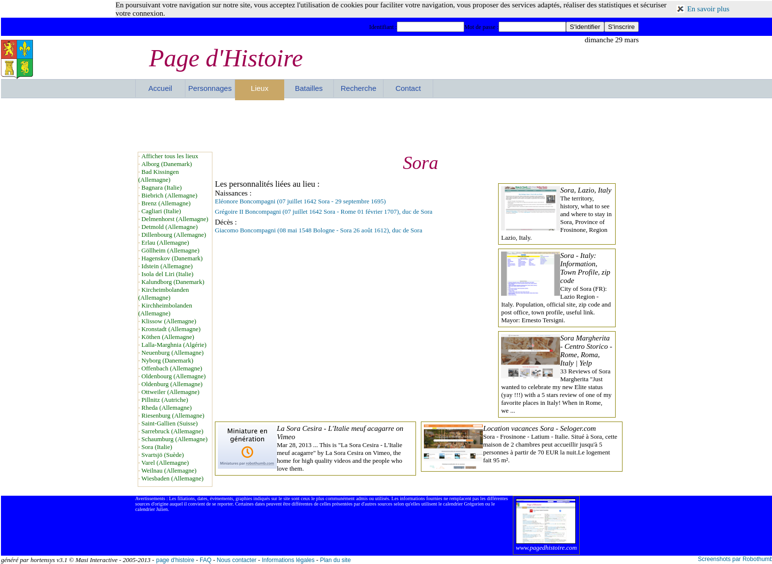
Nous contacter (237, 560)
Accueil (160, 88)
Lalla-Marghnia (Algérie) (174, 344)
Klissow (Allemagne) (169, 321)
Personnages (210, 88)
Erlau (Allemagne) (165, 242)
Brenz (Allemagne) (166, 203)
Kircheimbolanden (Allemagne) (163, 293)
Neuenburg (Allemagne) (173, 352)
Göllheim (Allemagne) (171, 250)
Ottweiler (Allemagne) (171, 391)
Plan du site (335, 560)
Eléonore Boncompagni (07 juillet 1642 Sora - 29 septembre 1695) (300, 201)
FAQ (205, 560)
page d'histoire (175, 560)
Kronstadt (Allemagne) (171, 329)
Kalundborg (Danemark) (173, 281)
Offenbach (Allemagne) (172, 368)
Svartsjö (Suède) (163, 454)
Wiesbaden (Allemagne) (173, 478)
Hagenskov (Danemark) (172, 258)
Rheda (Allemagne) (167, 407)
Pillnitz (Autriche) (165, 399)
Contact (408, 88)
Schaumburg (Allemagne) (175, 439)
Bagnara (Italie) (162, 187)
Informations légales (288, 560)
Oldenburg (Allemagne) (172, 384)
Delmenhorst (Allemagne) (175, 219)
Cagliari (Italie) (161, 211)
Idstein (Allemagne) (167, 266)
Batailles (309, 88)
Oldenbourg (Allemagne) (174, 376)
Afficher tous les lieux (170, 156)
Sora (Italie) (157, 447)
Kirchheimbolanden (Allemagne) (165, 309)
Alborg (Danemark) (167, 164)
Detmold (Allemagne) (170, 226)
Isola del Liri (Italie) (168, 274)
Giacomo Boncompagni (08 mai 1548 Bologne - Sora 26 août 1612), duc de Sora (318, 230)
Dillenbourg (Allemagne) (174, 234)
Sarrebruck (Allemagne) (173, 431)
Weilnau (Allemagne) (169, 470)
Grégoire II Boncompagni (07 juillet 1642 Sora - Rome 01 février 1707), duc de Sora (323, 211)
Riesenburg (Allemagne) (173, 415)
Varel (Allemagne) (165, 462)
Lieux (259, 88)
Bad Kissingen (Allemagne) (158, 175)
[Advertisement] (387, 125)
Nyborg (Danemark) (168, 360)
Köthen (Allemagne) (168, 336)
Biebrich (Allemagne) (170, 195)
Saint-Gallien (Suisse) (170, 423)
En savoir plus (708, 9)
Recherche (359, 88)
